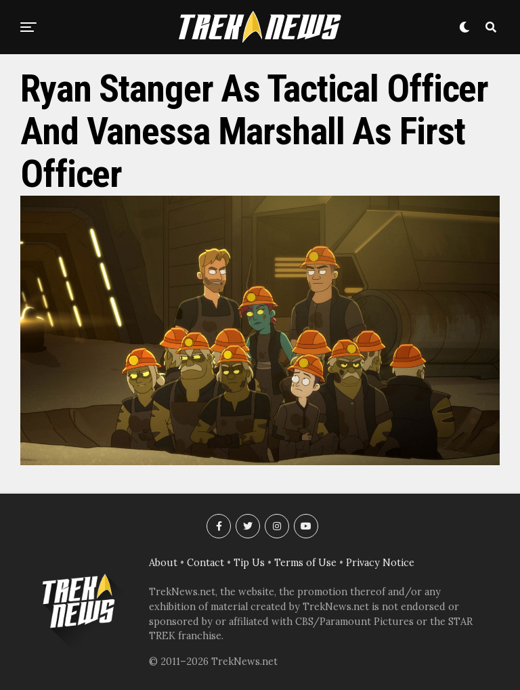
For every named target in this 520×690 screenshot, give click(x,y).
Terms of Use (305, 563)
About (163, 563)
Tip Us (249, 563)
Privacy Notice (380, 563)
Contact (205, 563)
